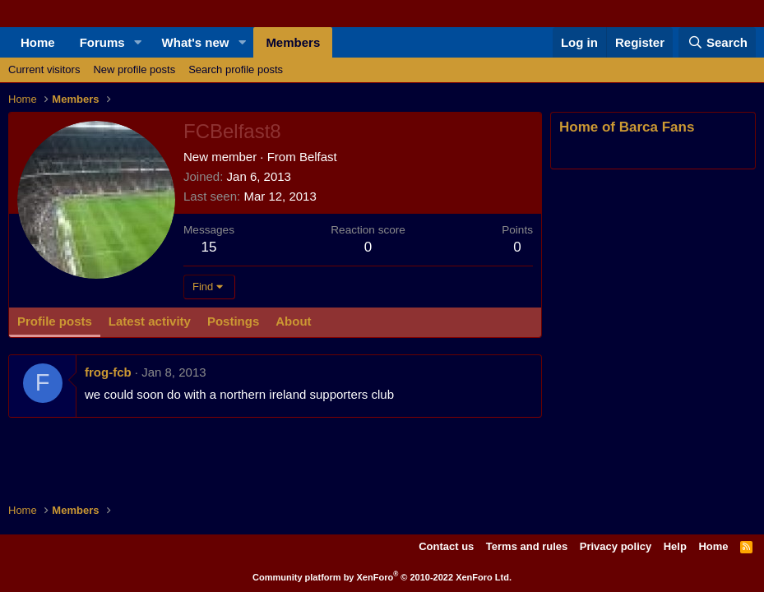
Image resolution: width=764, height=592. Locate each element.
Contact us (446, 546)
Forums (102, 42)
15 (209, 247)
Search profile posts (235, 69)
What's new (195, 42)
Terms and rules (526, 546)
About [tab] (293, 321)
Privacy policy (615, 546)
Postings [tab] (233, 321)
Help (675, 546)
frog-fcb (108, 372)
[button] (138, 42)
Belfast (318, 157)
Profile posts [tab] (54, 321)
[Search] (717, 42)
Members (293, 42)
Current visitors (44, 69)
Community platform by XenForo (382, 577)
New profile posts (134, 69)
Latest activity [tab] (150, 321)
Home (38, 42)
